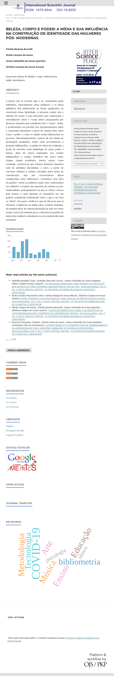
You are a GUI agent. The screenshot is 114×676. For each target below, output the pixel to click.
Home (9, 15)
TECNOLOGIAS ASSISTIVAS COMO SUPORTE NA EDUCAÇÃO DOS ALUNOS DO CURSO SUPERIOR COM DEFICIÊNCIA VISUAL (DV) (58, 285)
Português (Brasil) (15, 430)
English (9, 426)
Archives (19, 15)
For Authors (11, 402)
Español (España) (14, 435)
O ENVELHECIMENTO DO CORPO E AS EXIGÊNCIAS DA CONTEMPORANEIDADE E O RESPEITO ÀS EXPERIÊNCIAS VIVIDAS (57, 312)
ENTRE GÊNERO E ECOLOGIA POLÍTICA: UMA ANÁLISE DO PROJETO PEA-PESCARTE (62, 298)
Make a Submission (18, 350)
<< (7, 339)
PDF (77, 91)
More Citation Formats (87, 163)
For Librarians (12, 406)
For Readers (11, 397)
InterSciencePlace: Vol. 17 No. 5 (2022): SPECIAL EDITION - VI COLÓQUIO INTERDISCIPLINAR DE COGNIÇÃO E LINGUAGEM (59, 289)
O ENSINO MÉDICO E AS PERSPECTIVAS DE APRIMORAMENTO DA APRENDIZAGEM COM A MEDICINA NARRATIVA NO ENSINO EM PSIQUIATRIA (59, 327)
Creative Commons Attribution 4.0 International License (89, 235)
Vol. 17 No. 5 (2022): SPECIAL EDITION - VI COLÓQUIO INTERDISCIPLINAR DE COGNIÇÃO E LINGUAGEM (56, 18)
